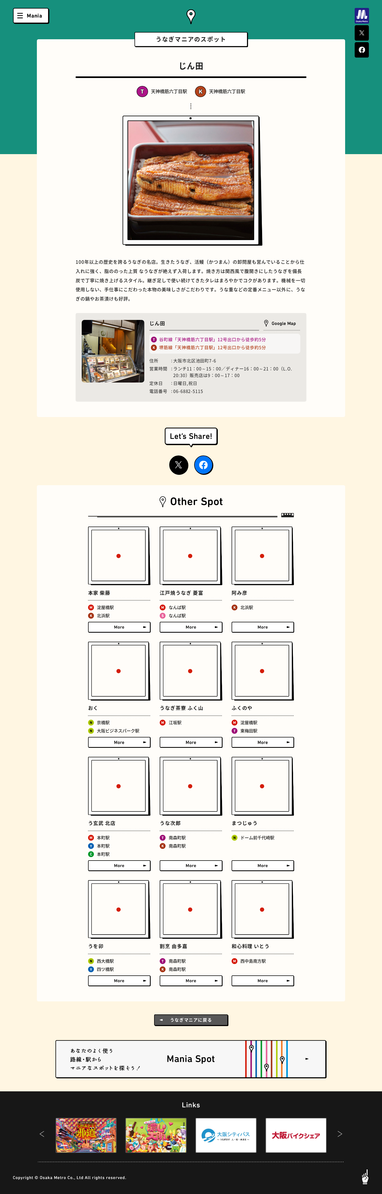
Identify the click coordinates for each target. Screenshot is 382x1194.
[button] (42, 1135)
